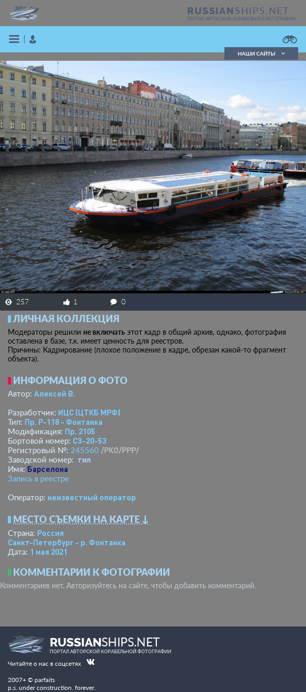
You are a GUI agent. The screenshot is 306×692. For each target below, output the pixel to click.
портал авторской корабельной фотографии (241, 18)
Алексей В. (54, 393)
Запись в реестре (38, 478)
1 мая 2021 (48, 551)
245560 (85, 450)
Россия (50, 532)
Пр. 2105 (80, 431)
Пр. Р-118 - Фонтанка (64, 421)
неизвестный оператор (92, 497)
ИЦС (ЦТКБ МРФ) (89, 412)
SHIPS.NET (238, 10)
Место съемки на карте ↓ (81, 519)
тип (84, 459)
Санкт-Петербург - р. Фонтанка (67, 542)
